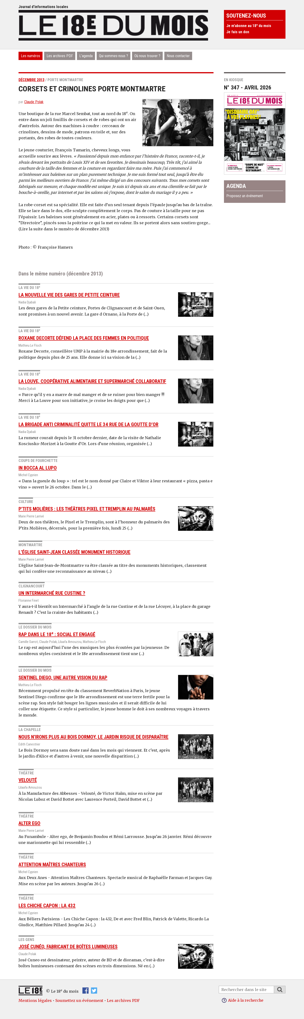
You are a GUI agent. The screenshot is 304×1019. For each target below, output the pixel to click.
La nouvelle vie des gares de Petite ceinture (69, 295)
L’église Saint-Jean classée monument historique (74, 552)
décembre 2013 (31, 80)
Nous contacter (178, 56)
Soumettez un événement (79, 1000)
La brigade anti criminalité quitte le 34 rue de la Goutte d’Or (88, 424)
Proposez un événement (244, 196)
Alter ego (29, 823)
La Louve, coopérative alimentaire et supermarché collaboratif (92, 381)
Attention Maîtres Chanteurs (52, 864)
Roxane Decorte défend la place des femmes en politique (84, 338)
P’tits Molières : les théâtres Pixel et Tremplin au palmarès (87, 509)
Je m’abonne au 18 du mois (248, 25)
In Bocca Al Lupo (38, 468)
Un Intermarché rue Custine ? (52, 593)
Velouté (28, 780)
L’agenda (86, 56)
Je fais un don (237, 32)
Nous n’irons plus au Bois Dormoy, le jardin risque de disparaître (93, 737)
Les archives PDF (60, 56)
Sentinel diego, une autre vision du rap (63, 677)
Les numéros (30, 56)
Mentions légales (35, 1000)
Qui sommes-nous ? (113, 56)
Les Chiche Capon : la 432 (47, 905)
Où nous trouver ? (147, 56)
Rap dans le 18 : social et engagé (57, 634)
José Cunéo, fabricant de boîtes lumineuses (68, 946)
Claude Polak (33, 102)
